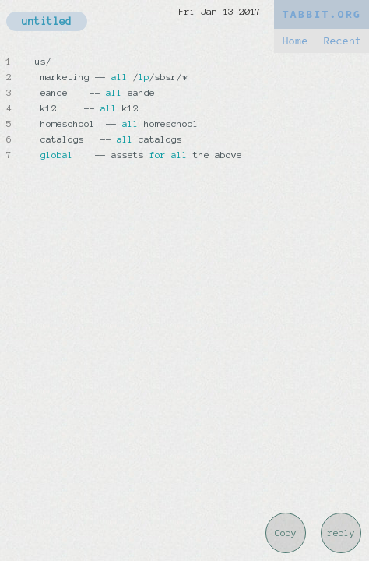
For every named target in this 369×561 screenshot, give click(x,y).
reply (341, 533)
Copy (286, 533)
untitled (47, 21)
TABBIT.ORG (321, 14)
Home (295, 41)
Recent (342, 41)
